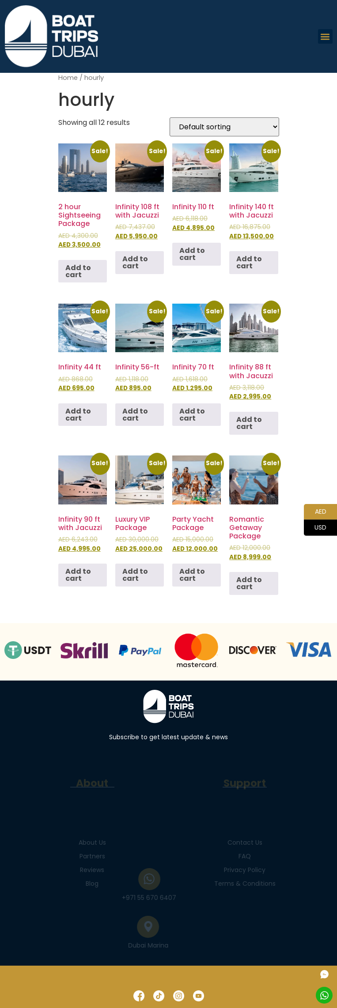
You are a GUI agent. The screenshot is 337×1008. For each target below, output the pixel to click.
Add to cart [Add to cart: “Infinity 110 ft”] (192, 254)
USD (315, 528)
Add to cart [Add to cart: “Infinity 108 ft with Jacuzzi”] (135, 262)
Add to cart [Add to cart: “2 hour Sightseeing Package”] (78, 271)
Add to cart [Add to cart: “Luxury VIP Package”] (135, 574)
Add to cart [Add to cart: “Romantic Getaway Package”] (249, 583)
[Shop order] (224, 126)
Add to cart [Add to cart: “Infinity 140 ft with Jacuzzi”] (249, 262)
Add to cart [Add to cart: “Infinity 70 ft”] (192, 414)
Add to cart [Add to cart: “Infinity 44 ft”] (78, 414)
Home (68, 77)
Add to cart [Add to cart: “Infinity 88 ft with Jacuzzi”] (249, 423)
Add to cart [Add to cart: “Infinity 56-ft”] (135, 414)
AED (315, 512)
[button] (325, 36)
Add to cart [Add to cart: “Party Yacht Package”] (192, 574)
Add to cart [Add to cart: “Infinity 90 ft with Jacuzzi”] (78, 574)
